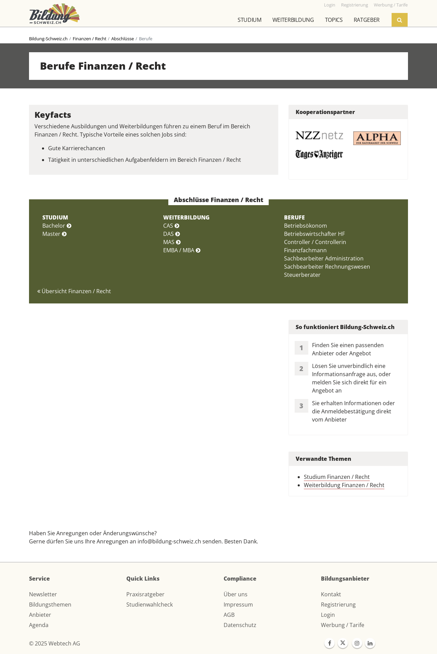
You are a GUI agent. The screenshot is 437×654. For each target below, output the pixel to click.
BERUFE (294, 217)
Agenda (38, 625)
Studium (250, 20)
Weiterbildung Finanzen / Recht (344, 485)
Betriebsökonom (305, 225)
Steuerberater (302, 275)
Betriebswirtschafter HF (314, 234)
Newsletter (43, 594)
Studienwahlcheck (149, 604)
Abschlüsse (122, 38)
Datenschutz (240, 625)
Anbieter (40, 615)
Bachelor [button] (56, 225)
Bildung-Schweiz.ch (48, 38)
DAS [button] (171, 234)
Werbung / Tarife (342, 625)
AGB (229, 615)
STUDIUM (55, 217)
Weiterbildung (293, 20)
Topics (334, 20)
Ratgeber (367, 20)
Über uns (236, 594)
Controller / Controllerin (315, 242)
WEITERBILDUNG (186, 217)
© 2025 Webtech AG (54, 643)
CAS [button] (171, 225)
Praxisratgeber (145, 594)
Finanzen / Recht (90, 38)
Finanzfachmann (305, 250)
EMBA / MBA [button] (181, 250)
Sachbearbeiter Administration (324, 258)
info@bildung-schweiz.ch (169, 541)
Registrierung (338, 604)
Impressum (238, 604)
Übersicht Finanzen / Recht (74, 291)
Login (328, 615)
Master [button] (54, 234)
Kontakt (331, 594)
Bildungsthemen (50, 604)
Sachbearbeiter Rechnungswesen (327, 266)
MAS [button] (172, 242)
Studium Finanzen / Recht (337, 477)
